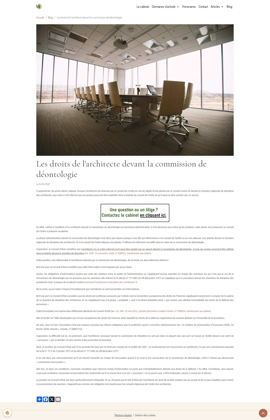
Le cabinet (143, 6)
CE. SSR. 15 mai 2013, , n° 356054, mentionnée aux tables (163, 311)
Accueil (40, 17)
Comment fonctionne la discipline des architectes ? (111, 282)
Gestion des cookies (145, 415)
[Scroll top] (263, 413)
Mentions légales (123, 415)
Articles (216, 6)
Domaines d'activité (164, 6)
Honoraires (189, 6)
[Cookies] (7, 413)
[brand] (39, 6)
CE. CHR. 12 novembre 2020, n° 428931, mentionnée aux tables (117, 253)
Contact (203, 6)
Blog (229, 6)
